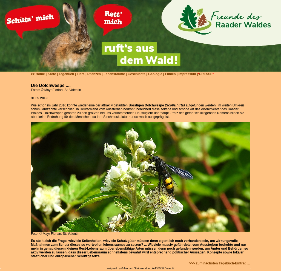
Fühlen (170, 74)
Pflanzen (94, 74)
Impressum (187, 74)
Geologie (155, 74)
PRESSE (206, 74)
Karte (52, 74)
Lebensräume (114, 74)
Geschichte (136, 74)
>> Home (38, 74)
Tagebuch (66, 74)
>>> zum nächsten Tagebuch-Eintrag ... (219, 263)
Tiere (80, 74)
